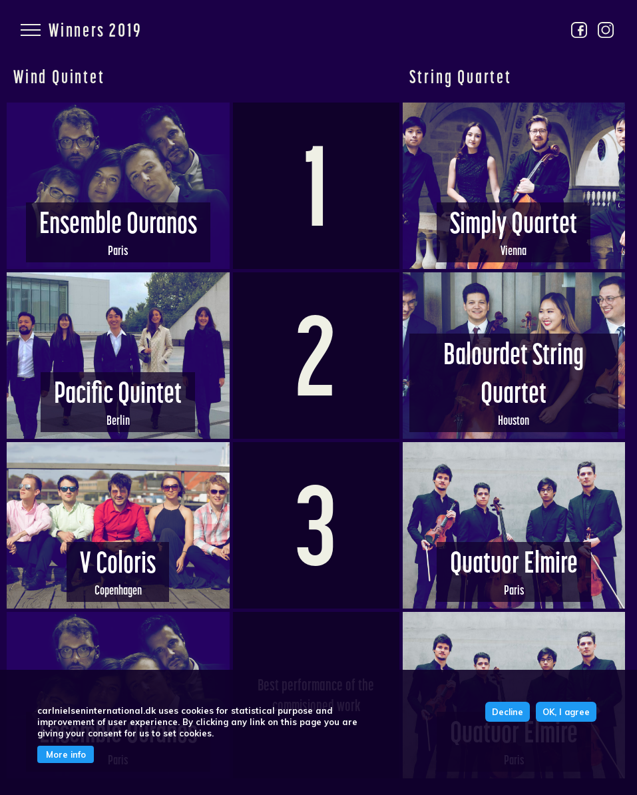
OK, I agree (566, 711)
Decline (507, 711)
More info (66, 754)
